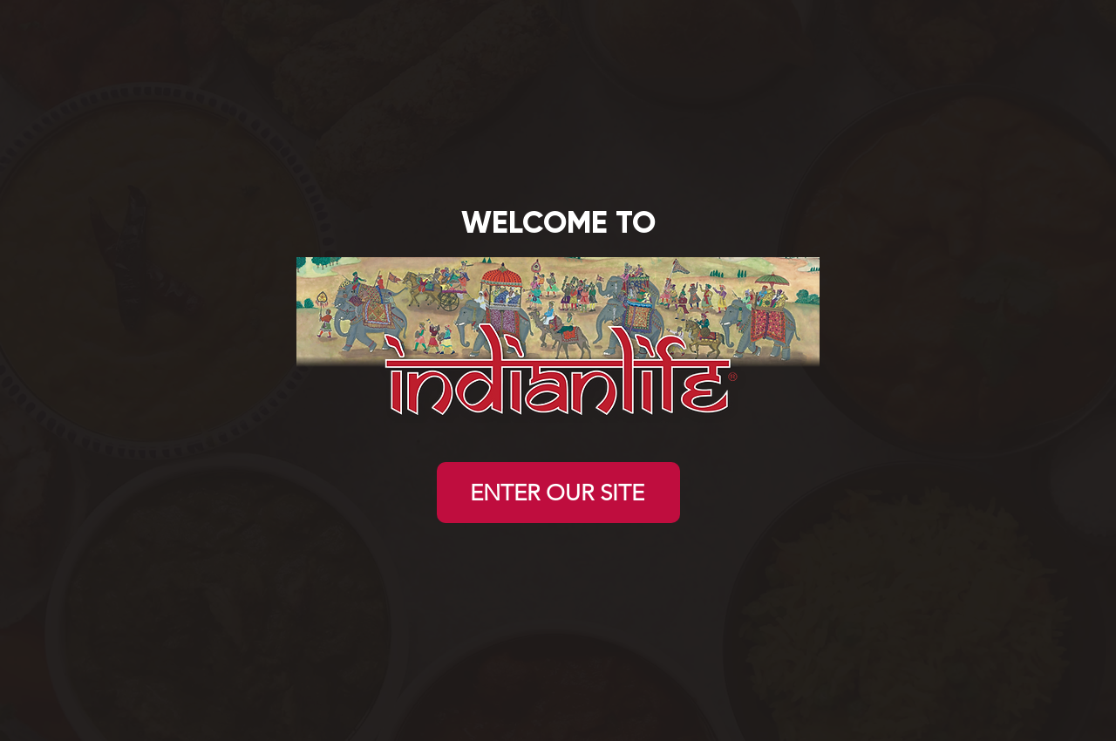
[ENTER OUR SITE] (558, 492)
